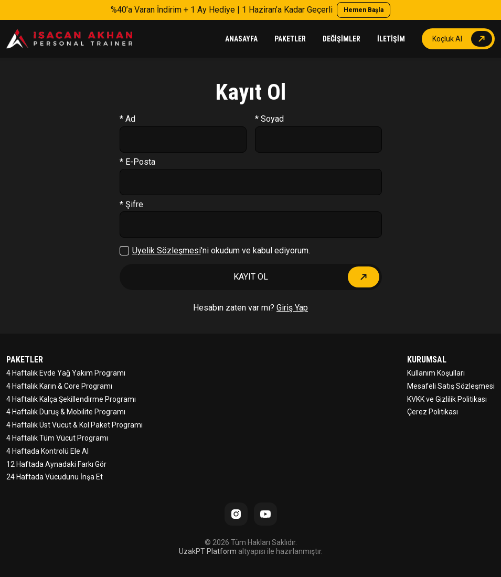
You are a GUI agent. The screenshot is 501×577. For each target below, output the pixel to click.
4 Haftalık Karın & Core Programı (59, 386)
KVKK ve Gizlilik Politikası (447, 399)
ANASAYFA (241, 39)
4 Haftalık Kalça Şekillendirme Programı (71, 399)
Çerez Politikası (432, 412)
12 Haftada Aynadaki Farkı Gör (56, 464)
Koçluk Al (447, 39)
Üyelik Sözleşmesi (166, 250)
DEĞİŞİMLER (341, 39)
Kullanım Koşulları (436, 373)
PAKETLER (290, 39)
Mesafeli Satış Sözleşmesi (451, 386)
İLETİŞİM (391, 39)
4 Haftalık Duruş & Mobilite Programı (65, 412)
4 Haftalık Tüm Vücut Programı (57, 438)
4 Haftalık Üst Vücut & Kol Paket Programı (74, 425)
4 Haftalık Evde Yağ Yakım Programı (65, 373)
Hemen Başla (363, 10)
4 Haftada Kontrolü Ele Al (47, 451)
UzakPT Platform (208, 551)
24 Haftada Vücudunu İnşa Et (54, 477)
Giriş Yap (292, 308)
